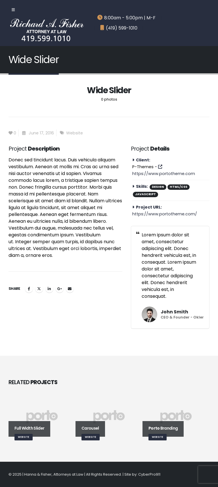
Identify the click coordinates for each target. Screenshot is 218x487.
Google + (60, 289)
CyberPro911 (149, 474)
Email (70, 289)
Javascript (145, 194)
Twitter (39, 289)
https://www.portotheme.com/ (164, 214)
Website (74, 133)
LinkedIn (49, 289)
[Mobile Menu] (13, 10)
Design (158, 187)
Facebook (29, 289)
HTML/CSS (178, 187)
